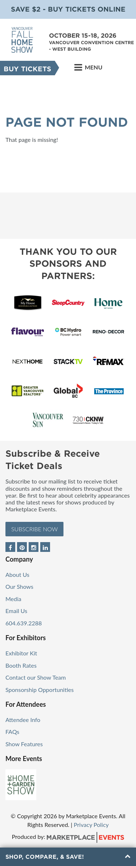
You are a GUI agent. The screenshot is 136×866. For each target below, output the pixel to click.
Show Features (24, 743)
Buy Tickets (27, 69)
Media (13, 598)
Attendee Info (22, 719)
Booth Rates (21, 665)
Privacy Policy (91, 824)
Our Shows (19, 586)
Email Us (16, 610)
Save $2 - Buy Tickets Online (68, 9)
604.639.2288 (23, 623)
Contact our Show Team (35, 677)
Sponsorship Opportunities (39, 689)
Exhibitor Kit (21, 653)
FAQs (12, 731)
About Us (17, 574)
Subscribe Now (34, 528)
